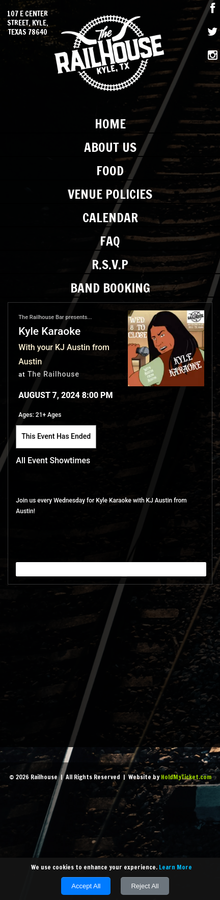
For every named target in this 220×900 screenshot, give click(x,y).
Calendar (110, 217)
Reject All (144, 886)
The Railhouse (53, 374)
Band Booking (110, 288)
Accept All (85, 886)
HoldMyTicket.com (186, 777)
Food (110, 170)
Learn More (175, 867)
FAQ (110, 241)
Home (110, 124)
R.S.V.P (110, 264)
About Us (110, 147)
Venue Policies (110, 194)
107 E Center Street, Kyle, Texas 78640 (27, 23)
